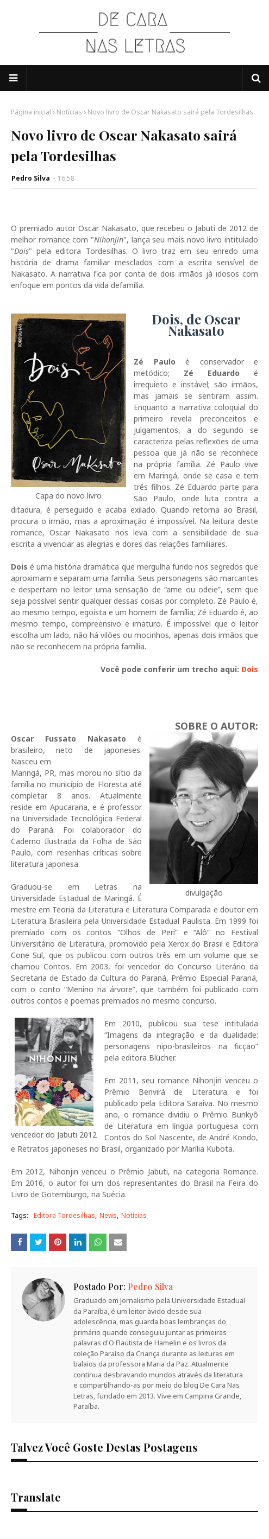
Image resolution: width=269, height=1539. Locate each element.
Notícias (69, 112)
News (108, 1215)
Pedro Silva (30, 178)
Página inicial (31, 112)
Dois (249, 669)
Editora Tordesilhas (64, 1215)
